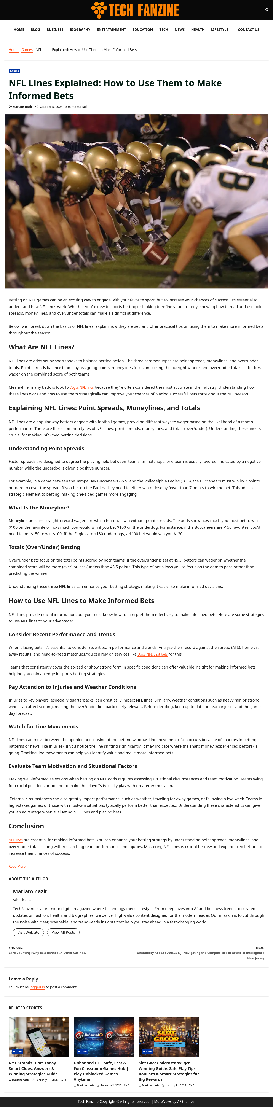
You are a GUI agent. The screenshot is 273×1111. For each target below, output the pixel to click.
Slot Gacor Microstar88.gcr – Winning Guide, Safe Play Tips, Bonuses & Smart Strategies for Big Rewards (169, 1075)
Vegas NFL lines (83, 387)
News (180, 29)
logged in (37, 991)
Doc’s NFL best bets (155, 654)
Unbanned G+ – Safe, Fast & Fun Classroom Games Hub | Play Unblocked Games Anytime (101, 1075)
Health (197, 29)
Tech (163, 29)
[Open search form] (267, 10)
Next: (201, 955)
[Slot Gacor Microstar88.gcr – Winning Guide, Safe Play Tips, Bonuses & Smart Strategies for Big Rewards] (169, 1041)
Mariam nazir (23, 107)
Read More (19, 866)
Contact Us (248, 29)
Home (19, 29)
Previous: (73, 952)
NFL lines (17, 839)
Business (55, 29)
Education (143, 29)
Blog (35, 29)
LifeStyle (219, 29)
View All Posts (65, 932)
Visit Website (29, 932)
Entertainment (111, 29)
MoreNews (163, 1105)
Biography (80, 29)
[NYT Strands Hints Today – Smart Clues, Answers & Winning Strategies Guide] (39, 1041)
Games (27, 49)
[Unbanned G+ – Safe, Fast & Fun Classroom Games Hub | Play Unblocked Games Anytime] (104, 1041)
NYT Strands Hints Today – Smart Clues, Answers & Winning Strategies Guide (34, 1073)
